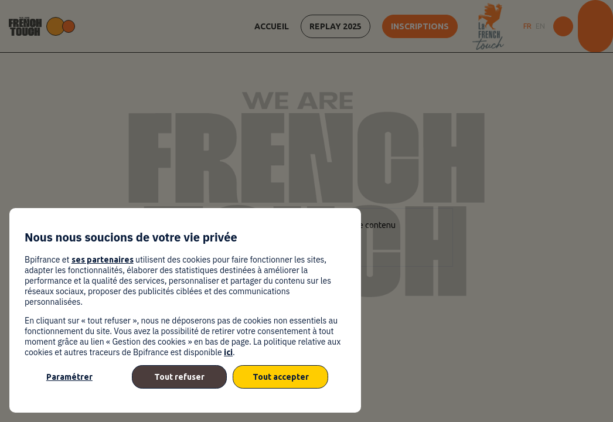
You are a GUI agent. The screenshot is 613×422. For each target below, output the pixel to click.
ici (228, 352)
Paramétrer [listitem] (69, 377)
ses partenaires (102, 259)
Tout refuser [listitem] (179, 377)
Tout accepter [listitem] (281, 377)
